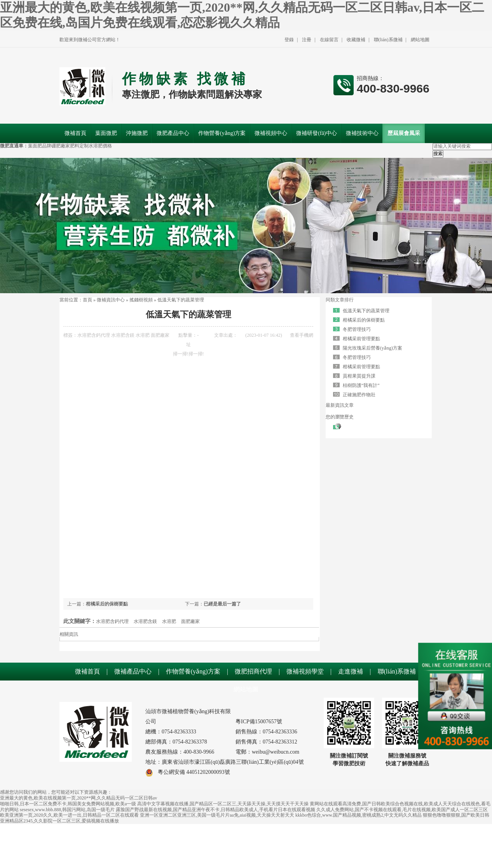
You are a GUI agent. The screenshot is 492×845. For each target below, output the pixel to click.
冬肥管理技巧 (357, 329)
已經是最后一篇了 (222, 604)
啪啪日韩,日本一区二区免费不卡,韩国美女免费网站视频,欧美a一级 (68, 804)
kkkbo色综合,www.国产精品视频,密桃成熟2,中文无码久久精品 (358, 815)
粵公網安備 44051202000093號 (187, 772)
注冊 (306, 39)
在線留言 (329, 39)
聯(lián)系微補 (388, 39)
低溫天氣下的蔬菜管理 (180, 300)
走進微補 (350, 671)
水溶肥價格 (100, 146)
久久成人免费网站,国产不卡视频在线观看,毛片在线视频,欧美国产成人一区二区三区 (402, 809)
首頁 (87, 300)
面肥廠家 (160, 335)
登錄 (289, 39)
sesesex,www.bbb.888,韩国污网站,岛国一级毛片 (67, 809)
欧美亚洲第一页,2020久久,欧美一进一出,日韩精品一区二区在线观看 (69, 815)
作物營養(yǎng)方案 (193, 671)
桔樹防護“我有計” (361, 385)
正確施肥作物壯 (359, 394)
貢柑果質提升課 (359, 376)
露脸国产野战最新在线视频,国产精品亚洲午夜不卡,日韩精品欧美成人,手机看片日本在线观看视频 (215, 809)
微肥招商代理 (253, 671)
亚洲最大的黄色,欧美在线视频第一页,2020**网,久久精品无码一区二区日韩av (78, 798)
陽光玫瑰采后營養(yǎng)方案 (372, 348)
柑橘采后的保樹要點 (107, 604)
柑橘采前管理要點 (361, 338)
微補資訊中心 (111, 300)
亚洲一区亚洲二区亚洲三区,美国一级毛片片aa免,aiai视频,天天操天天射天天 (217, 815)
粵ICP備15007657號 (259, 721)
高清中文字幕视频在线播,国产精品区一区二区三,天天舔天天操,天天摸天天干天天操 (223, 804)
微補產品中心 (133, 671)
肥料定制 (79, 146)
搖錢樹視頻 (141, 300)
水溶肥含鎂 (122, 335)
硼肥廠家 (60, 146)
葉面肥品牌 (39, 146)
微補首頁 (87, 671)
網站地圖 (420, 39)
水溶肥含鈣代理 (93, 335)
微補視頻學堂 (305, 671)
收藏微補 (356, 39)
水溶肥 (143, 335)
